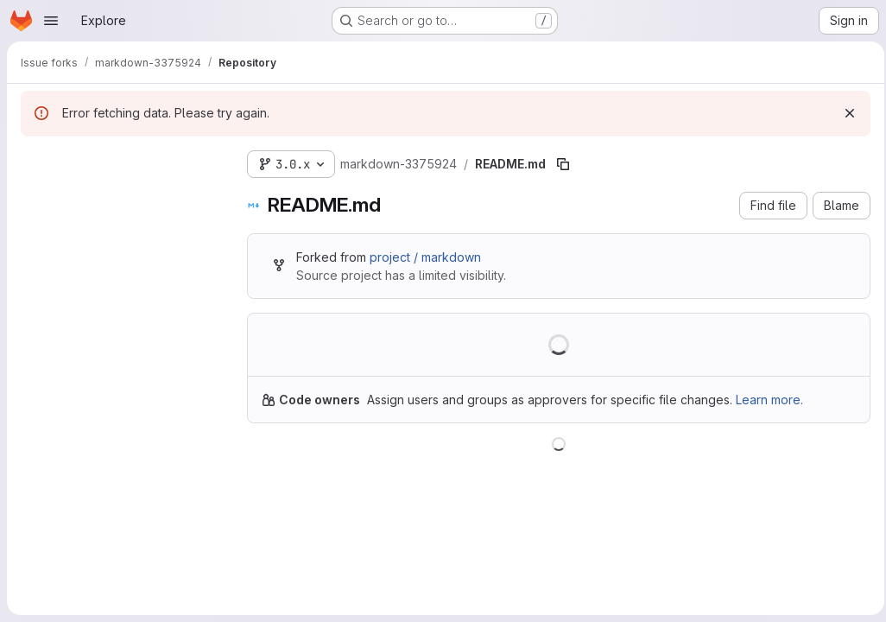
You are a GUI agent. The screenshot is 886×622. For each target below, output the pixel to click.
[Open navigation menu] (51, 21)
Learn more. (769, 399)
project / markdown (425, 257)
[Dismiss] (844, 113)
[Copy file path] (563, 164)
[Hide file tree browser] (34, 161)
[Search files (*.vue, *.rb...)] (120, 195)
